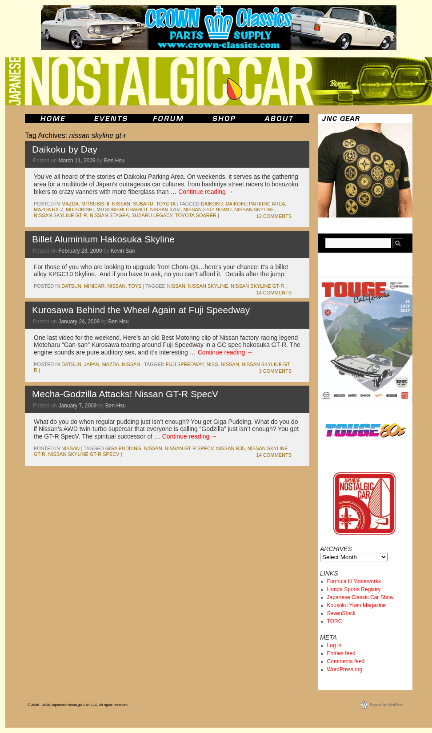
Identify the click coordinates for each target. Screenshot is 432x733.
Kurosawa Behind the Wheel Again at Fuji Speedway (141, 310)
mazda (70, 203)
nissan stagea (109, 215)
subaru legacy (152, 215)
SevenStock (341, 613)
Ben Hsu (114, 160)
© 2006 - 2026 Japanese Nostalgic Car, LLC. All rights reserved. (78, 705)
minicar (94, 286)
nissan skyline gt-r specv (83, 454)
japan (92, 364)
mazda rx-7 (48, 209)
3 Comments (275, 371)
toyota (166, 203)
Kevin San (123, 251)
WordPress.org (345, 669)
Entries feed (341, 653)
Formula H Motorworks (354, 581)
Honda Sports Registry (354, 589)
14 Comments (274, 292)
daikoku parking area (255, 203)
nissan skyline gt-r (60, 215)
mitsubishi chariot (121, 209)
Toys (134, 286)
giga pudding (123, 448)
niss (212, 364)
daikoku (212, 203)
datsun (71, 286)
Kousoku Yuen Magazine (356, 605)
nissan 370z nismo (208, 209)
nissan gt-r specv (189, 448)
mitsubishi (95, 203)
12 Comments (274, 216)
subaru (143, 203)
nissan (121, 203)
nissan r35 (230, 448)
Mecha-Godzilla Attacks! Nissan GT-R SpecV (125, 394)
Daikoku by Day (64, 149)
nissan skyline (254, 209)
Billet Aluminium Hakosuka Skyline (103, 239)
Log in (334, 645)
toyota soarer (195, 215)
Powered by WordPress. (387, 705)
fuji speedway (185, 364)
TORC (334, 621)
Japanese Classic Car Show (360, 597)
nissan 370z (165, 209)
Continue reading (206, 191)
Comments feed (346, 661)
